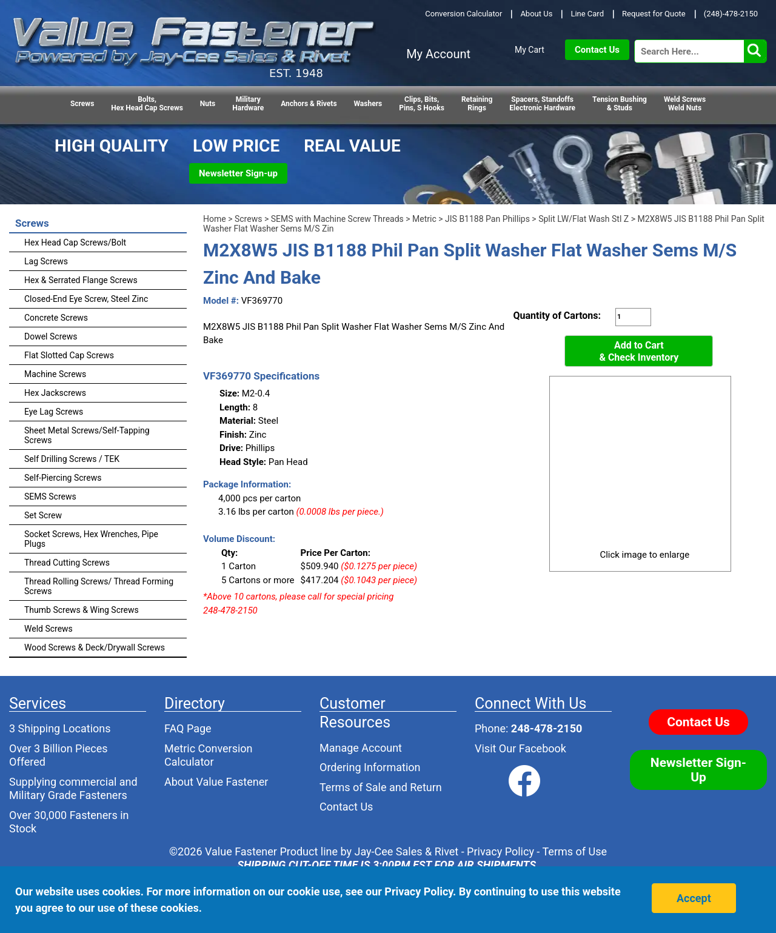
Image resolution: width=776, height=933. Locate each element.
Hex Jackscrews (55, 393)
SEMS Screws (50, 496)
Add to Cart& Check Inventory (638, 351)
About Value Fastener (216, 781)
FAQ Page (188, 728)
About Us (536, 13)
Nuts (207, 103)
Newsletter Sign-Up (698, 769)
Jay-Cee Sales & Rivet (407, 851)
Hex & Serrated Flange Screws (81, 280)
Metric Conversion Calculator (208, 755)
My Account (438, 54)
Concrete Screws (56, 318)
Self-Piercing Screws (62, 478)
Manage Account (360, 747)
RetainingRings (476, 103)
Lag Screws (46, 261)
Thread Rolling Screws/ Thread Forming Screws (98, 586)
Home (214, 219)
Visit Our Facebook (520, 748)
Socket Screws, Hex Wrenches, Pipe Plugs (91, 539)
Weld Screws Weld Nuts (685, 103)
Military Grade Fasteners (68, 795)
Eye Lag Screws (53, 411)
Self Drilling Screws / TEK (71, 459)
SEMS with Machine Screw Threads (337, 219)
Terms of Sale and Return (380, 787)
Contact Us (597, 49)
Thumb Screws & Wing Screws (81, 610)
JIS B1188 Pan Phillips (487, 219)
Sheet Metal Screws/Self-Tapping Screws (87, 435)
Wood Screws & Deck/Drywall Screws (94, 647)
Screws (82, 103)
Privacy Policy (500, 851)
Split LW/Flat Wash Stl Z (583, 219)
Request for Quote (654, 13)
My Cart (529, 50)
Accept (694, 898)
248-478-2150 (546, 728)
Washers (368, 103)
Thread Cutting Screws (67, 562)
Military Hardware (248, 103)
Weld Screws (48, 629)
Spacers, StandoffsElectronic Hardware (542, 103)
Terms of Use (574, 851)
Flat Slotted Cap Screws (69, 355)
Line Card (587, 13)
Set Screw (43, 515)
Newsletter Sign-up (238, 173)
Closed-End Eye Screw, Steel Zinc (86, 299)
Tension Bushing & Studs (619, 103)
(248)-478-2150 (731, 13)
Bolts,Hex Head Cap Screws (147, 103)
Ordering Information (370, 767)
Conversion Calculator (463, 13)
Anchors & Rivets (308, 103)
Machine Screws (55, 374)
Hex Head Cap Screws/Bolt (75, 242)
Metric (424, 219)
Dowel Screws (50, 336)
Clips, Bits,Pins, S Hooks (421, 103)
